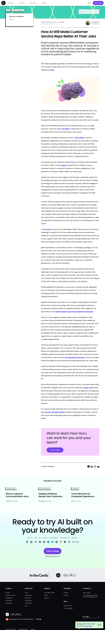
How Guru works (10, 595)
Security (46, 598)
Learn (26, 593)
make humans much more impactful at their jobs (74, 312)
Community (28, 603)
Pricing (43, 3)
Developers (28, 600)
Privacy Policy (88, 626)
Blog (26, 606)
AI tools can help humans (54, 412)
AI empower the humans (74, 357)
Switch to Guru (68, 606)
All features (9, 600)
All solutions (9, 603)
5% (72, 162)
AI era (48, 229)
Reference (28, 598)
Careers (66, 593)
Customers (28, 595)
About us (66, 595)
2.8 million (65, 129)
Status (46, 595)
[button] (12, 3)
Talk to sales (98, 3)
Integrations (9, 598)
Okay (99, 625)
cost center (79, 138)
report (63, 165)
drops (86, 388)
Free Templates (68, 608)
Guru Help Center (49, 593)
